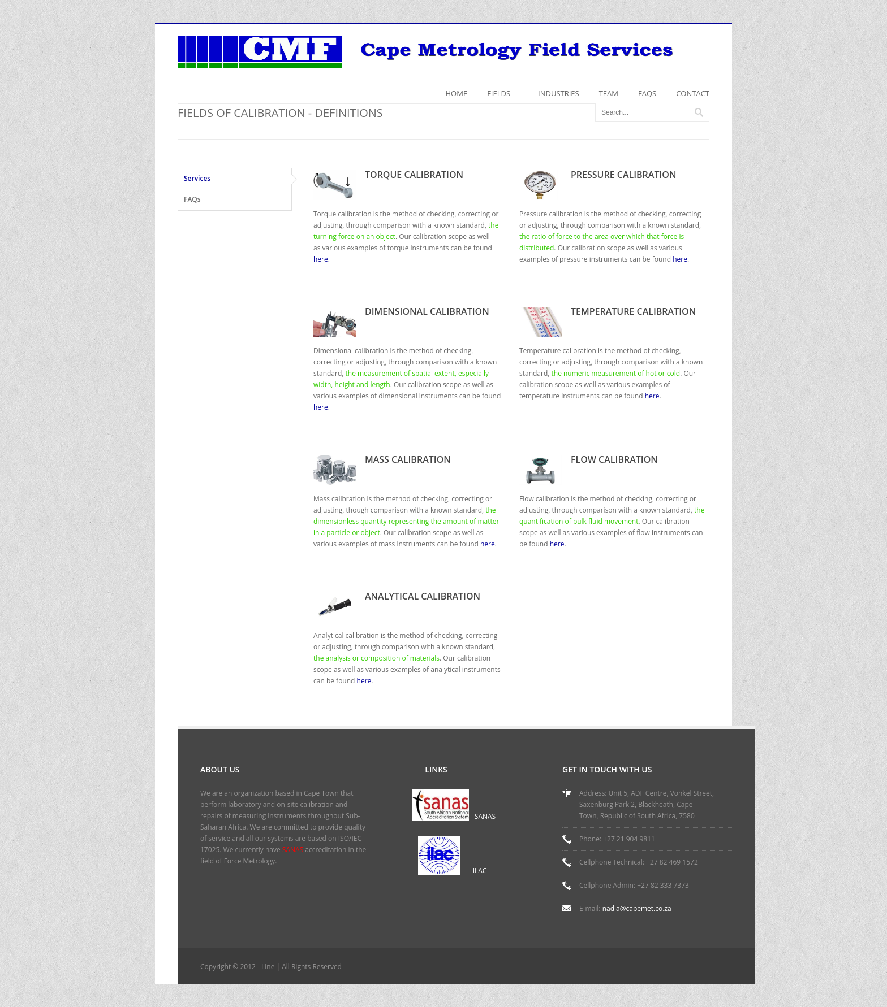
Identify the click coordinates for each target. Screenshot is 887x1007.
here (320, 259)
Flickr (706, 968)
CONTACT (692, 93)
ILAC (480, 870)
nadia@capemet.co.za (636, 908)
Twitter (687, 968)
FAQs (192, 199)
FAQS (647, 93)
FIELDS (502, 95)
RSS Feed (648, 968)
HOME (457, 93)
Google (725, 968)
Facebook (667, 968)
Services (197, 178)
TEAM (608, 93)
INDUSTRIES (558, 93)
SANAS (485, 816)
